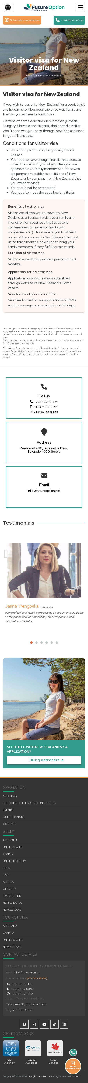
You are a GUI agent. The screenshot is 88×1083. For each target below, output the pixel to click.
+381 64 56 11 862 (44, 412)
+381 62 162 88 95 (44, 407)
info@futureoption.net (44, 491)
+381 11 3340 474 (44, 402)
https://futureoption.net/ (39, 1076)
